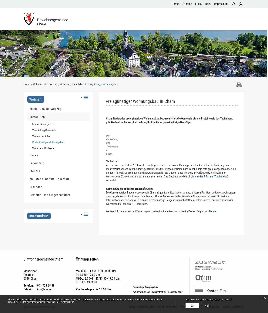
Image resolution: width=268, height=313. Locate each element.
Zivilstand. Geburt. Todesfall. (49, 179)
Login (241, 4)
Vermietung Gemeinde (44, 130)
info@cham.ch (45, 289)
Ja (192, 305)
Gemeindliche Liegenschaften (50, 195)
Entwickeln (36, 163)
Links (198, 4)
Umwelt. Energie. (194, 20)
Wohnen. (35, 99)
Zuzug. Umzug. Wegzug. (45, 109)
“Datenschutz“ (67, 302)
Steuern (34, 171)
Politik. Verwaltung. (127, 20)
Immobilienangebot (42, 124)
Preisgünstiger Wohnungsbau (55, 142)
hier (132, 204)
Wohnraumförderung (43, 148)
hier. (217, 211)
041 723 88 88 (46, 286)
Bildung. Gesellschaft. (226, 20)
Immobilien (37, 117)
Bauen (33, 155)
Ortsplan (187, 4)
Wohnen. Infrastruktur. (162, 20)
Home (175, 4)
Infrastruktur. (39, 216)
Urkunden (35, 187)
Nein (207, 305)
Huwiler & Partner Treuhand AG (213, 176)
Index (208, 4)
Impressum (221, 4)
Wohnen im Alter (41, 136)
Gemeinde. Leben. (96, 20)
